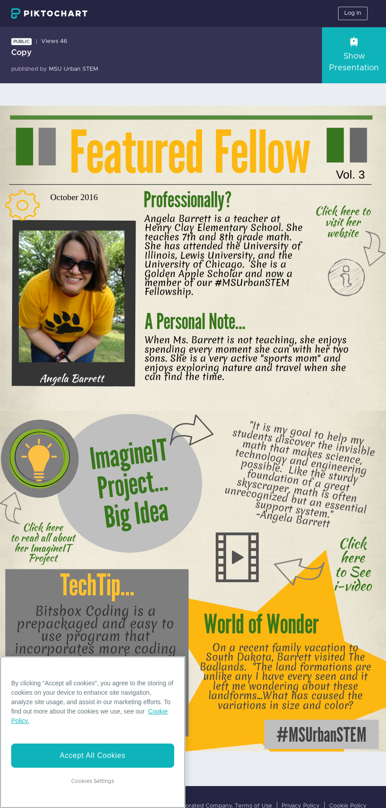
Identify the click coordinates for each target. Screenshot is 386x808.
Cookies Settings (92, 781)
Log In (352, 13)
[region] (92, 732)
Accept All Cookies (92, 755)
